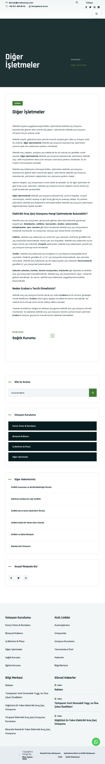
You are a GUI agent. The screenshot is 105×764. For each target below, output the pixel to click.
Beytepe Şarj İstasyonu (21, 546)
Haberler (59, 657)
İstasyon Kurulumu (65, 641)
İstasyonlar (60, 633)
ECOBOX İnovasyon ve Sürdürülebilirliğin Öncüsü (31, 487)
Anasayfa (75, 59)
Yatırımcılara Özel (64, 649)
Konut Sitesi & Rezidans (24, 426)
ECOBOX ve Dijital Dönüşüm (22, 534)
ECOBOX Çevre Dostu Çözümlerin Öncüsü (28, 511)
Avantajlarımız (62, 625)
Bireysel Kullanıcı (20, 436)
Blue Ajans (27, 757)
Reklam (9, 685)
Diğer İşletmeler (20, 457)
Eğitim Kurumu (13, 665)
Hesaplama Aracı (38, 6)
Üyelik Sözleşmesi (73, 757)
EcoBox (17, 103)
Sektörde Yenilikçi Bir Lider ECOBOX (26, 499)
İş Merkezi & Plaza (21, 446)
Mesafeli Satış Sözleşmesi (50, 753)
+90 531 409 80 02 (15, 6)
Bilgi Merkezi (61, 665)
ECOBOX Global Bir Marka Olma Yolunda (27, 522)
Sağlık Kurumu (24, 338)
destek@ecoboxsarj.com (19, 2)
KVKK (60, 757)
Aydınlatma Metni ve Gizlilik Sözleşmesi (79, 753)
